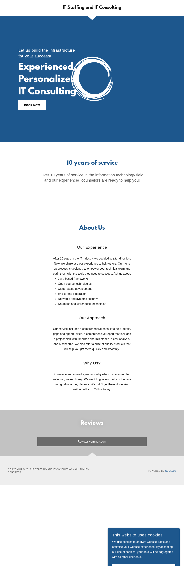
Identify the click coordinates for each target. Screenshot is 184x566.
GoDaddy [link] (170, 471)
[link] (92, 7)
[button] (11, 8)
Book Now (32, 105)
